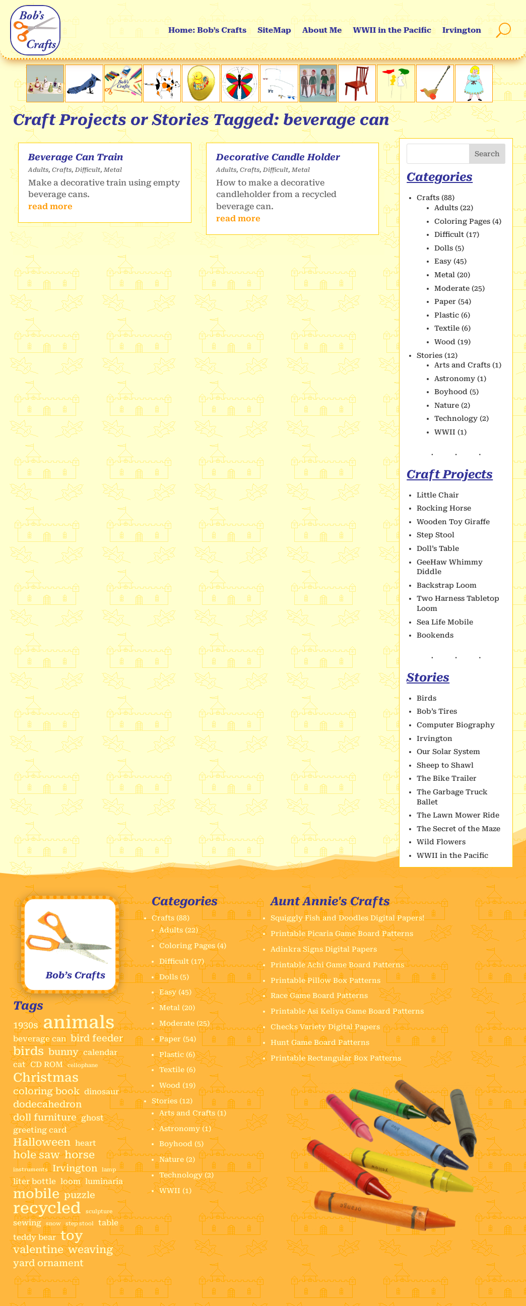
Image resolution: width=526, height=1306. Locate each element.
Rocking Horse (444, 508)
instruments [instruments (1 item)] (30, 1169)
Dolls (443, 248)
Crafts (62, 169)
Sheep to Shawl (445, 765)
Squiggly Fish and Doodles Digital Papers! (348, 918)
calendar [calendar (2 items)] (100, 1052)
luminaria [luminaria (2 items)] (104, 1181)
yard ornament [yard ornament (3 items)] (48, 1263)
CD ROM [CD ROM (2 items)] (46, 1064)
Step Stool (435, 535)
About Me (322, 30)
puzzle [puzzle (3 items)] (79, 1195)
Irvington (461, 30)
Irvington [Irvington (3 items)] (74, 1168)
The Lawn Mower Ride (458, 815)
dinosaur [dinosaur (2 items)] (101, 1091)
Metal (113, 169)
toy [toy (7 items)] (71, 1236)
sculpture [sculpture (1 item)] (99, 1211)
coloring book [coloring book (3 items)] (46, 1091)
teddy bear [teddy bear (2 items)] (34, 1237)
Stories (429, 355)
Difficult (87, 169)
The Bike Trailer (447, 778)
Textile (446, 328)
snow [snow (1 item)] (53, 1223)
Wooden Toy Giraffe (453, 522)
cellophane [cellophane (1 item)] (83, 1065)
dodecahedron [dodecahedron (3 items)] (47, 1104)
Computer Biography (456, 725)
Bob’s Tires (437, 711)
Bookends (435, 635)
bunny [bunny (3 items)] (63, 1051)
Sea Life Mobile (445, 622)
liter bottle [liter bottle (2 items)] (34, 1181)
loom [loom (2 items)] (70, 1181)
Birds (426, 698)
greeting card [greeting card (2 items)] (40, 1130)
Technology (456, 418)
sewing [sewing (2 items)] (27, 1222)
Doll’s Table (438, 548)
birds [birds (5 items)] (28, 1051)
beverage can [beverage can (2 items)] (39, 1038)
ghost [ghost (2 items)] (92, 1118)
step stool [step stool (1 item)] (79, 1223)
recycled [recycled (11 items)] (47, 1208)
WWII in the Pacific (392, 30)
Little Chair (438, 495)
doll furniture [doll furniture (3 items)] (45, 1117)
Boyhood (451, 392)
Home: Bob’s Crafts (207, 30)
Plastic (446, 315)
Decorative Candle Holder (278, 157)
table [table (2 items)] (108, 1222)
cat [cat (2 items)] (19, 1064)
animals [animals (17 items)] (78, 1023)
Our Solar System (448, 752)
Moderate (452, 288)
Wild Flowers (441, 842)
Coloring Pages (462, 221)
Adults (38, 169)
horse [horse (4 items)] (79, 1155)
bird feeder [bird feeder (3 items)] (97, 1038)
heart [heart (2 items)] (85, 1143)
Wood (444, 342)
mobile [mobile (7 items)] (36, 1194)
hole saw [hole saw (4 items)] (36, 1155)
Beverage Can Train (75, 157)
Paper (445, 301)
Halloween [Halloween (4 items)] (42, 1142)
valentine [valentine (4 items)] (38, 1250)
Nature (446, 405)
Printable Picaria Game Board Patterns (342, 933)
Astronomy (454, 379)
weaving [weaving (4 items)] (90, 1250)
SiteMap (274, 30)
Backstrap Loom (447, 585)
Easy (442, 261)
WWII (444, 432)
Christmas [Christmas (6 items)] (46, 1078)
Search (487, 154)
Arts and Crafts (462, 365)
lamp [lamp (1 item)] (109, 1169)
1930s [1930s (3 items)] (25, 1025)
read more (50, 206)
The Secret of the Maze (458, 829)
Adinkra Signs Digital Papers (324, 949)
